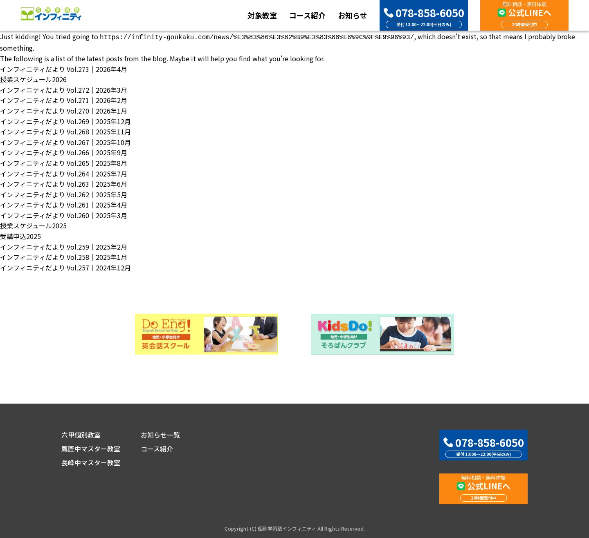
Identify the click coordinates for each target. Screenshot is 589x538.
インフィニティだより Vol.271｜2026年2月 (63, 99)
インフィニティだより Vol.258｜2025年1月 (63, 256)
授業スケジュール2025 (33, 225)
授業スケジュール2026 (33, 78)
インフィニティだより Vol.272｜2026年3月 (63, 89)
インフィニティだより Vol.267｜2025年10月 (65, 141)
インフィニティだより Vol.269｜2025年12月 (65, 120)
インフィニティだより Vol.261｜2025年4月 (63, 204)
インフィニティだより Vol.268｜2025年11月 (65, 131)
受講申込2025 (20, 235)
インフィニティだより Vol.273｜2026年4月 (63, 68)
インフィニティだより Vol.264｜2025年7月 (63, 173)
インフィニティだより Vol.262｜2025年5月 (63, 194)
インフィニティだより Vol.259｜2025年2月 (63, 246)
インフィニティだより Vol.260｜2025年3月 (63, 214)
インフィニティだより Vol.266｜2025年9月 (63, 151)
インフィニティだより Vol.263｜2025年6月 (63, 183)
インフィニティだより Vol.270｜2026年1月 (63, 110)
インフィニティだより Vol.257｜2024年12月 (65, 267)
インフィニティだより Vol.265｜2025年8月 (63, 162)
